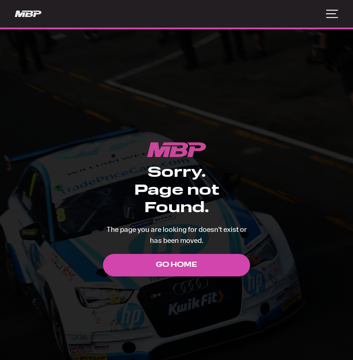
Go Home (176, 265)
